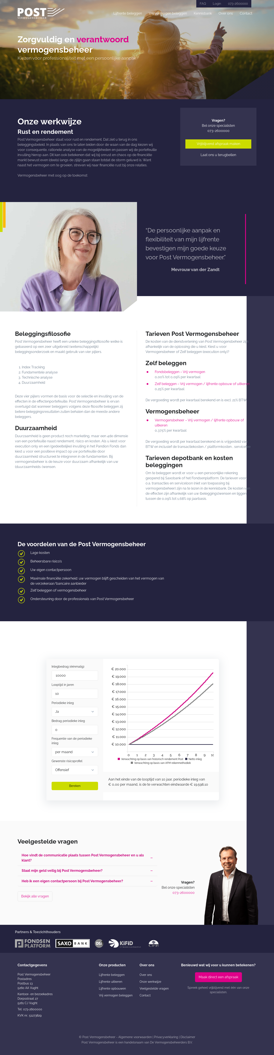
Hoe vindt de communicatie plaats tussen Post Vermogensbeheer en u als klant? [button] (83, 858)
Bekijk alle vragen (35, 897)
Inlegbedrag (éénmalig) (68, 666)
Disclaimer (187, 1037)
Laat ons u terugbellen (218, 155)
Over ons (226, 13)
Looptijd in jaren (63, 684)
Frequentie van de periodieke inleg (72, 741)
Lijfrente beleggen (127, 13)
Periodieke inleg (63, 703)
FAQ (203, 4)
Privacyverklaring (166, 1037)
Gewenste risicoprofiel (67, 761)
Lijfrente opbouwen (112, 988)
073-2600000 (238, 4)
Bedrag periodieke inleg (68, 721)
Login (217, 4)
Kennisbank (203, 13)
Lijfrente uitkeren (110, 981)
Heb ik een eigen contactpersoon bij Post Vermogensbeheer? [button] (72, 881)
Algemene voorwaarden (135, 1037)
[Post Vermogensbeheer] (41, 13)
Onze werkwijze (150, 981)
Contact (246, 13)
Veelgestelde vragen (154, 988)
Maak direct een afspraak (218, 977)
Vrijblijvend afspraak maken (218, 144)
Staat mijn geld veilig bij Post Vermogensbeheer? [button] (62, 871)
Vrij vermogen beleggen (168, 13)
